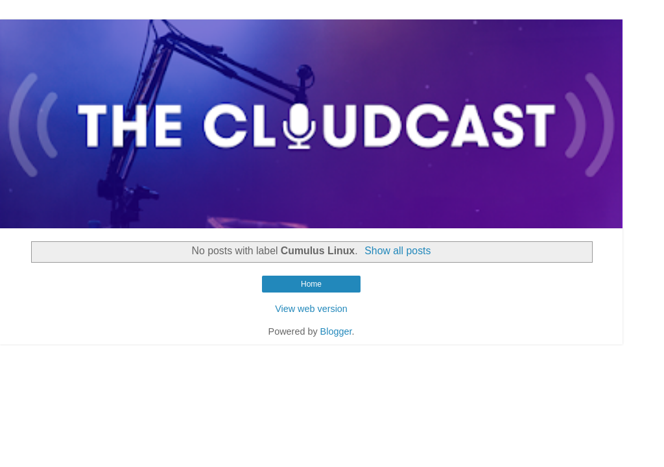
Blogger (336, 331)
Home (311, 284)
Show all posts (397, 250)
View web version (311, 309)
